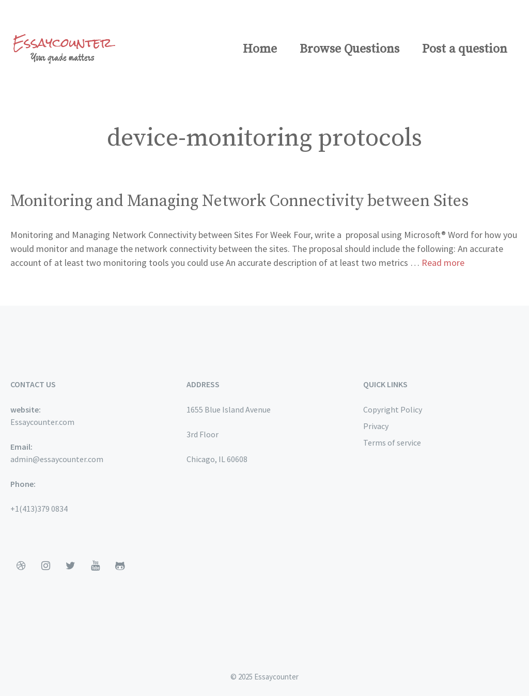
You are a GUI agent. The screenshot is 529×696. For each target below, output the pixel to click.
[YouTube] (95, 566)
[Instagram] (45, 566)
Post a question (464, 49)
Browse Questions (349, 49)
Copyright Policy (392, 409)
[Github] (120, 566)
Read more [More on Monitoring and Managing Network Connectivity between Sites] (443, 262)
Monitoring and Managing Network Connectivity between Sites (239, 201)
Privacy (375, 426)
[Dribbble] (20, 566)
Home (260, 49)
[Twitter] (70, 566)
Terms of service (392, 442)
